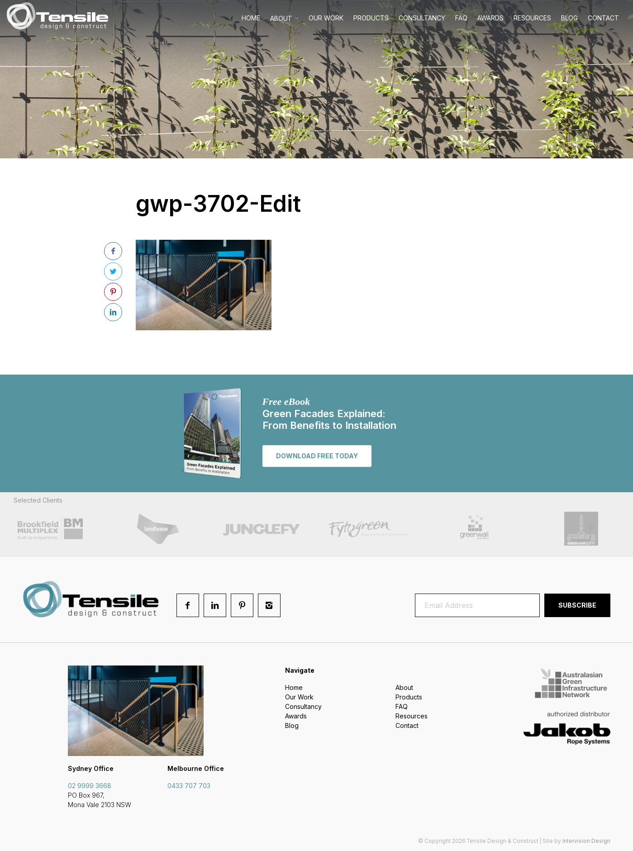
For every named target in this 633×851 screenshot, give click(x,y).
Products (371, 18)
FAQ (461, 18)
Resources (532, 18)
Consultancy (422, 18)
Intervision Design (586, 840)
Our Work (326, 18)
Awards (490, 18)
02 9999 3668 (89, 785)
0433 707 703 (188, 785)
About (281, 18)
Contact (603, 18)
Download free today (317, 456)
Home (251, 18)
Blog (569, 18)
